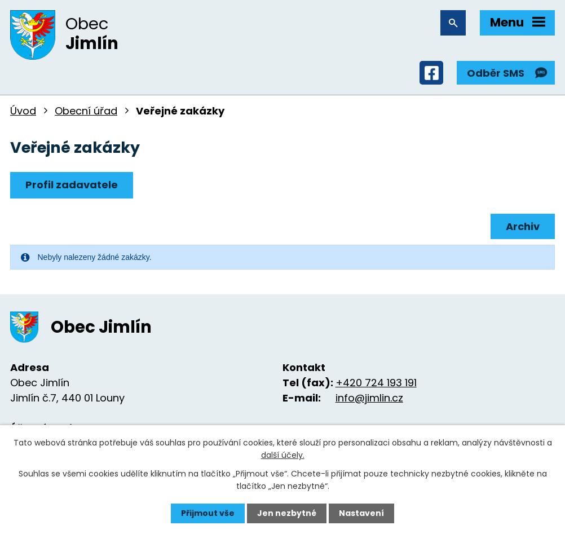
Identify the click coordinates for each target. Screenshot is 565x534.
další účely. (282, 455)
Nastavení (361, 513)
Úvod (23, 111)
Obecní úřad (86, 111)
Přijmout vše (208, 513)
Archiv (523, 226)
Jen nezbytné (286, 513)
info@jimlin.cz (369, 398)
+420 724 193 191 (376, 383)
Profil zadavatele (71, 185)
